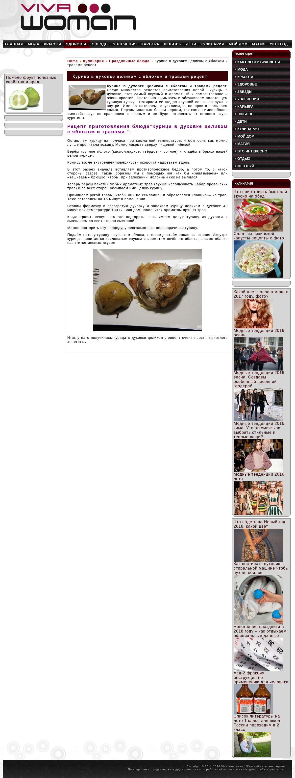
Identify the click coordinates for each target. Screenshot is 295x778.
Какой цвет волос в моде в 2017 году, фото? (261, 294)
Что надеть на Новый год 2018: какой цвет (259, 524)
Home (72, 61)
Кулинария (93, 61)
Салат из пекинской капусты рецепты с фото (259, 235)
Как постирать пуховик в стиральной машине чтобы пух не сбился (261, 568)
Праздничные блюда (129, 61)
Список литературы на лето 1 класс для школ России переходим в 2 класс (257, 723)
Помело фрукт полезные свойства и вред (31, 79)
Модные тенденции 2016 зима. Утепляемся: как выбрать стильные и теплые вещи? (259, 430)
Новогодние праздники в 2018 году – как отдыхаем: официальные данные (261, 631)
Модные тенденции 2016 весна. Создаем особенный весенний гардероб (259, 379)
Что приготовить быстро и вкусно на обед (260, 194)
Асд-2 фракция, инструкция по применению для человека (261, 677)
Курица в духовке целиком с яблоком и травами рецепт (140, 76)
